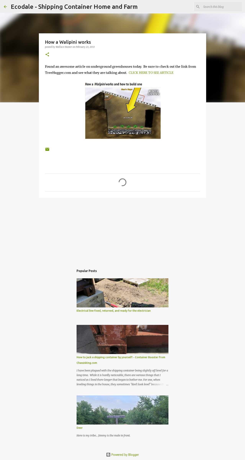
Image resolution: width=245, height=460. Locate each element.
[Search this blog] (222, 6)
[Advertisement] (122, 230)
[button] (47, 54)
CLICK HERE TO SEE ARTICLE (151, 73)
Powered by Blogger (122, 454)
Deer (80, 427)
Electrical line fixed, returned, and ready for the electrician (114, 310)
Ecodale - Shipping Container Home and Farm (74, 6)
